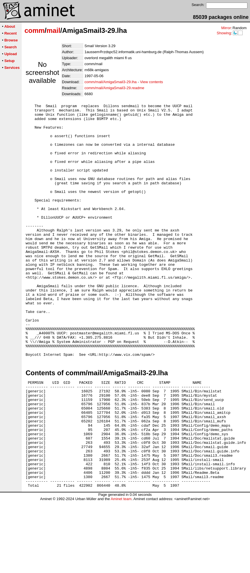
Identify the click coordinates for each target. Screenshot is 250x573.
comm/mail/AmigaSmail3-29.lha (110, 82)
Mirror (226, 28)
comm (35, 30)
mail (53, 30)
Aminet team (121, 571)
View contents (151, 82)
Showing (224, 33)
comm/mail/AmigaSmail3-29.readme (114, 88)
